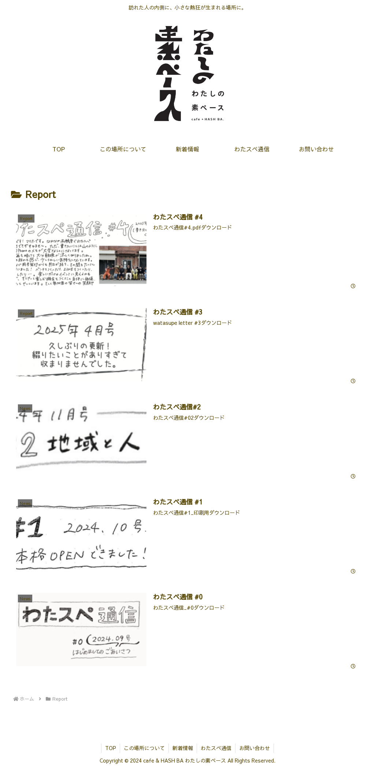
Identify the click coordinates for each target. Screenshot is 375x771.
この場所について (144, 748)
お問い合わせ (254, 748)
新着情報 (182, 748)
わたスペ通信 (216, 748)
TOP (110, 748)
